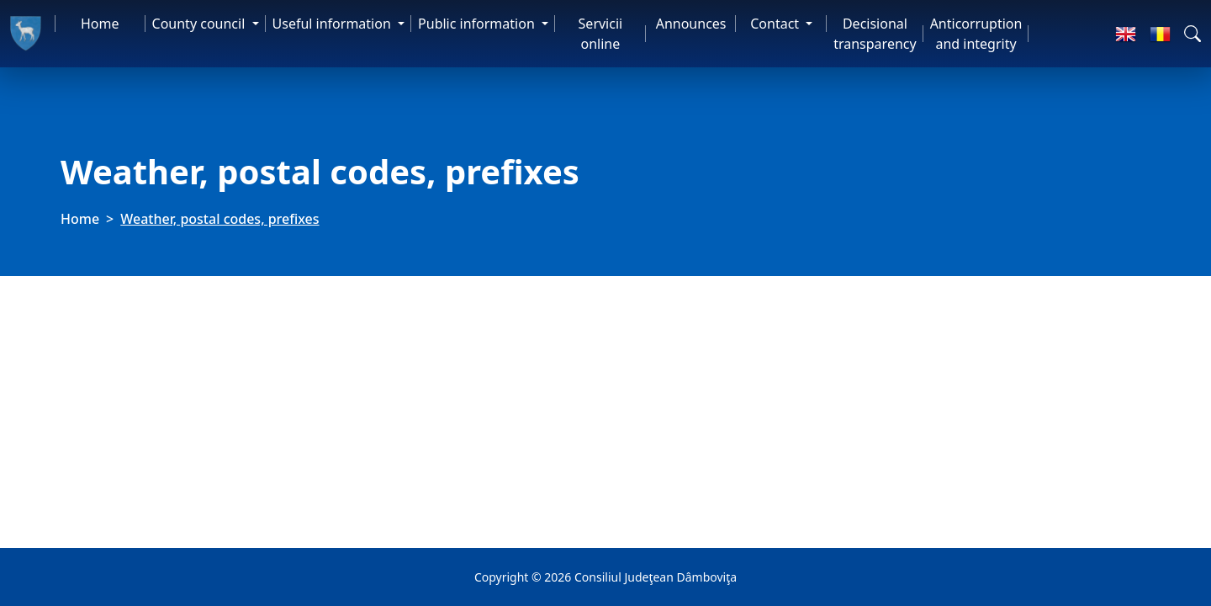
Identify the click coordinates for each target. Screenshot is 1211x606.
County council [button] (200, 23)
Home (100, 23)
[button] (1192, 33)
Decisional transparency (874, 33)
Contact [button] (776, 23)
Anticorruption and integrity (976, 33)
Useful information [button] (333, 23)
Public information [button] (478, 23)
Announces (691, 23)
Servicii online (601, 33)
